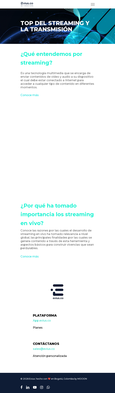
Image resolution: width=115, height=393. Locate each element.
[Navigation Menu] (93, 4)
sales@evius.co (44, 349)
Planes (38, 327)
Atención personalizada (50, 356)
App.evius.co (42, 320)
